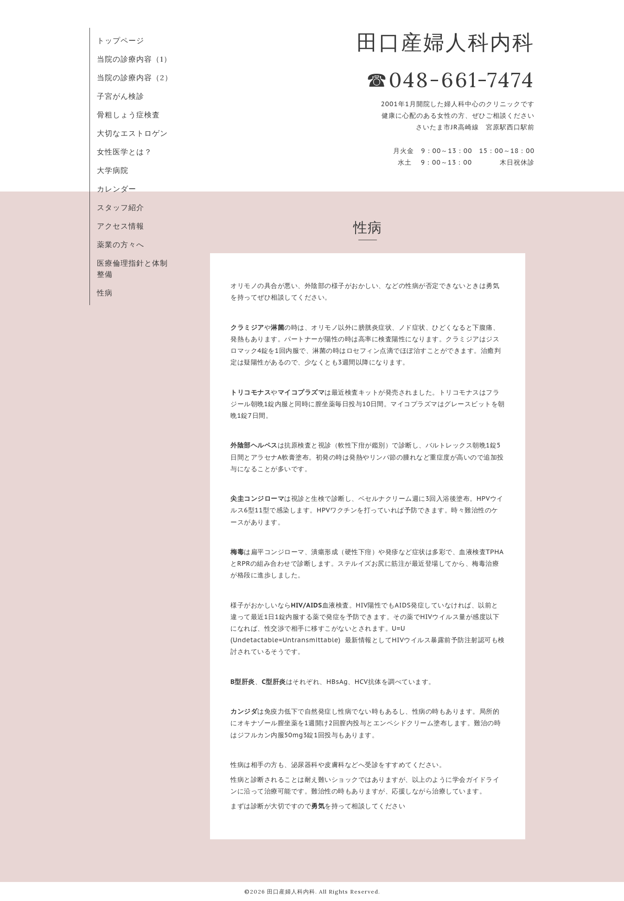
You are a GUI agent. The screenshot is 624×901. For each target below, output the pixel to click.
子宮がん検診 (120, 96)
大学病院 (112, 170)
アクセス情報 (120, 225)
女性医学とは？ (124, 151)
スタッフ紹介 (120, 207)
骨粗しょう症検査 (128, 114)
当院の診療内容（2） (134, 77)
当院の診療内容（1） (134, 59)
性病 (105, 292)
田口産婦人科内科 (291, 891)
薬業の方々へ (120, 244)
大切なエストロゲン (132, 133)
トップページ (120, 40)
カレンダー (116, 188)
